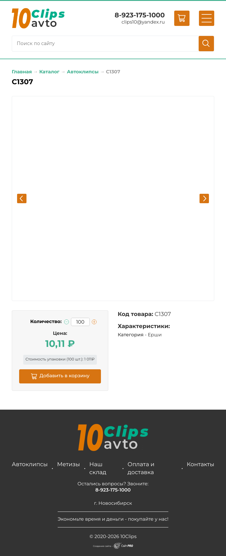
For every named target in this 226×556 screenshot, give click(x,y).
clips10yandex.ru (143, 22)
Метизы (68, 464)
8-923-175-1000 (140, 15)
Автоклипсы (30, 464)
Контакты (200, 464)
